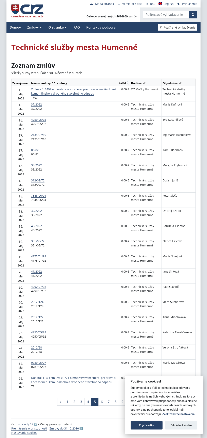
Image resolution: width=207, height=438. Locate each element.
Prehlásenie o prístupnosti (29, 428)
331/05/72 (37, 241)
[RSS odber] (150, 4)
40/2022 (36, 226)
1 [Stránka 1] (67, 402)
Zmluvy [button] (33, 27)
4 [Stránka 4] (88, 402)
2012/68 (36, 347)
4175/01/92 (38, 256)
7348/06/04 (38, 195)
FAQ (76, 27)
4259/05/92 (38, 119)
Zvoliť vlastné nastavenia (178, 414)
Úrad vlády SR (24, 424)
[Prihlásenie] (187, 4)
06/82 (35, 150)
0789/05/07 (38, 362)
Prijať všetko (146, 425)
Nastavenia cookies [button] (24, 433)
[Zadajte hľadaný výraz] (166, 14)
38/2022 (36, 165)
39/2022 (36, 211)
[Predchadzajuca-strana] (60, 402)
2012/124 (37, 302)
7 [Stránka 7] (109, 402)
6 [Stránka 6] (102, 402)
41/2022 (36, 271)
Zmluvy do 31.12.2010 (64, 428)
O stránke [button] (56, 27)
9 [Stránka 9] (122, 402)
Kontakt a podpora (100, 27)
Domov (15, 27)
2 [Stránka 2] (74, 402)
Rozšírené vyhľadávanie (177, 27)
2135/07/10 (38, 135)
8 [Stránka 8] (115, 402)
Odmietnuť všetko (181, 425)
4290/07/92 (38, 287)
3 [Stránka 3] (81, 402)
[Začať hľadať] (193, 14)
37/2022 (36, 104)
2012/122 (37, 317)
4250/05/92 (38, 332)
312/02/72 (37, 180)
